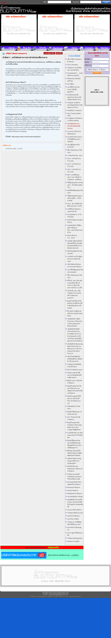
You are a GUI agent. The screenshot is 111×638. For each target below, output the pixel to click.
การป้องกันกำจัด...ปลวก (74, 155)
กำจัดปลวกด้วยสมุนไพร (74, 538)
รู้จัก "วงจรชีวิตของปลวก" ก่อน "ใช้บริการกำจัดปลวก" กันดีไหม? (74, 177)
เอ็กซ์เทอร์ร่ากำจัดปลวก (74, 493)
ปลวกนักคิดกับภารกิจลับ (75, 496)
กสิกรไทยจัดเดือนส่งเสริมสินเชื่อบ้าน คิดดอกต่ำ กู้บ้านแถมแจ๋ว (75, 359)
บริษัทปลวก (51, 596)
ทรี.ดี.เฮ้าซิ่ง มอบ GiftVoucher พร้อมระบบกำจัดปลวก (75, 468)
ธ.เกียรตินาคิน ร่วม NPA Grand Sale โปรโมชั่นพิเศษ (75, 435)
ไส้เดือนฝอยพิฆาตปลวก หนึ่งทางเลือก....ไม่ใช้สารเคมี (74, 198)
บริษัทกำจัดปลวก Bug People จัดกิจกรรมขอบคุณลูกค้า (74, 461)
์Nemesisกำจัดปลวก (73, 487)
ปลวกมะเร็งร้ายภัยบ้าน (74, 510)
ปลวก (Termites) (72, 65)
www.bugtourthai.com (75, 596)
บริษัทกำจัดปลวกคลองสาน (16, 53)
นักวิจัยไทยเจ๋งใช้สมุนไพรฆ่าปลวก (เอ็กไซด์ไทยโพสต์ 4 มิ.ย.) (74, 97)
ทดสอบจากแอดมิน (73, 541)
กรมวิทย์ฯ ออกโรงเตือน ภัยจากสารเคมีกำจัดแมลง (74, 259)
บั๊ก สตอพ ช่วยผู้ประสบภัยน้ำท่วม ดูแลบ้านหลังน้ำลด (74, 313)
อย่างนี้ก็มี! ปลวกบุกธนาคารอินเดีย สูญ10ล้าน (73, 89)
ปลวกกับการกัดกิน (73, 519)
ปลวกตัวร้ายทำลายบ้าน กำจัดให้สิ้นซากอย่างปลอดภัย (74, 139)
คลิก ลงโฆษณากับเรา (16, 16)
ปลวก (66, 596)
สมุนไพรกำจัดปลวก (73, 516)
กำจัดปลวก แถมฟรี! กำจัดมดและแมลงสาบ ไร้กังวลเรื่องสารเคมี (74, 476)
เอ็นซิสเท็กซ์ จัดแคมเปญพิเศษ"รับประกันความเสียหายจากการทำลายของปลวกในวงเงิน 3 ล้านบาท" (75, 348)
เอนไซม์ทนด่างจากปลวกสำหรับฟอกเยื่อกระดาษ (73, 126)
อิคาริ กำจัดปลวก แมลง (74, 370)
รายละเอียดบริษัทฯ (49, 53)
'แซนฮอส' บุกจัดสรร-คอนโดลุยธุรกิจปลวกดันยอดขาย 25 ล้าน (75, 105)
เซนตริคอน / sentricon (74, 110)
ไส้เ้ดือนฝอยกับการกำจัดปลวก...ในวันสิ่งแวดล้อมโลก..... (75, 185)
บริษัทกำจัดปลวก (59, 596)
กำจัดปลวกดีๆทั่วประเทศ (75, 513)
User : (45, 2)
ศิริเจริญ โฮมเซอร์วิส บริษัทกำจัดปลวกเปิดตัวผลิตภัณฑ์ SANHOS (74, 453)
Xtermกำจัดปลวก (72, 490)
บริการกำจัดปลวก (42, 596)
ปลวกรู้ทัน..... (71, 84)
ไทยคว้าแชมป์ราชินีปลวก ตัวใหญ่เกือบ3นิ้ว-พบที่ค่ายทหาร (74, 375)
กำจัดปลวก (33, 596)
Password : (76, 2)
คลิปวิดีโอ (59, 53)
